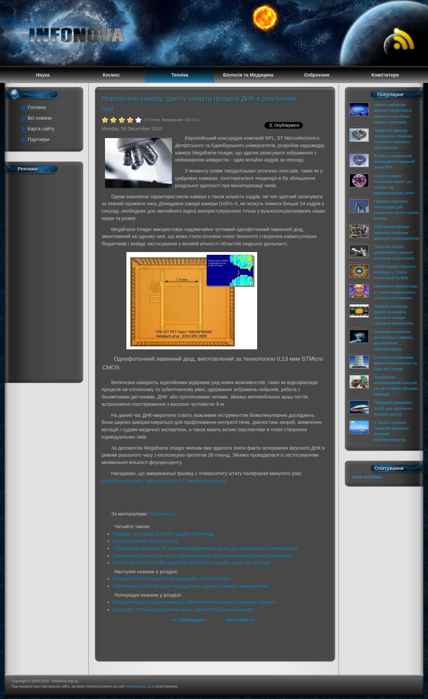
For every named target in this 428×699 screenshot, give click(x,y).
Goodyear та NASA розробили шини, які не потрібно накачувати (183, 609)
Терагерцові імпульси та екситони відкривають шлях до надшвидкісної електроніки (205, 548)
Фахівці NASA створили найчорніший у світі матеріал (172, 578)
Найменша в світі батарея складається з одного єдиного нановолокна (191, 586)
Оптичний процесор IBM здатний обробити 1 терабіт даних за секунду (191, 562)
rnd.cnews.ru (163, 513)
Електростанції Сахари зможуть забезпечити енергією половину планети (194, 602)
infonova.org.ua (138, 686)
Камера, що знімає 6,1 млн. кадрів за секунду (163, 534)
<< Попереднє (189, 619)
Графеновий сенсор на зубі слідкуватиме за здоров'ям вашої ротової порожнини (203, 555)
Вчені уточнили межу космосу (146, 541)
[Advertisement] (47, 277)
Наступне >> (240, 619)
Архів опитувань (367, 477)
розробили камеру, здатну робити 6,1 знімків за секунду (164, 480)
